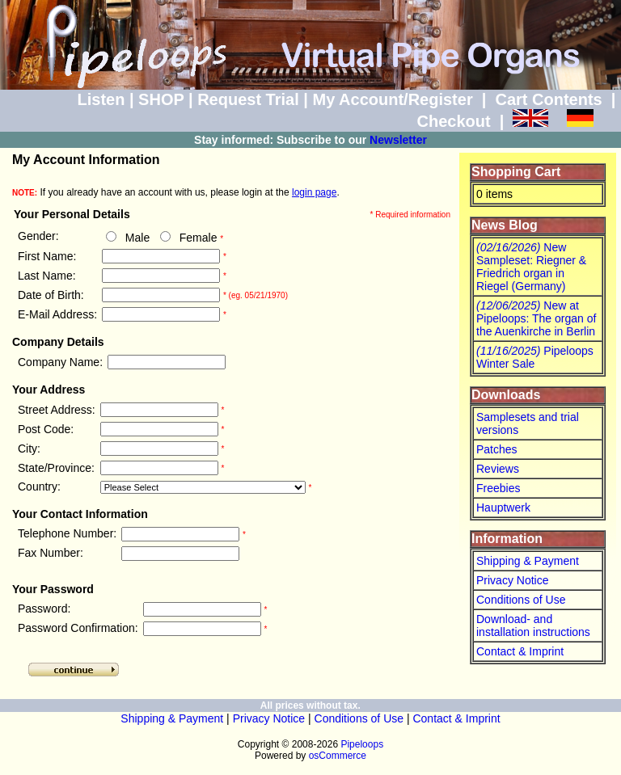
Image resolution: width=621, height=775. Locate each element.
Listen (101, 99)
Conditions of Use (521, 599)
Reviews (497, 468)
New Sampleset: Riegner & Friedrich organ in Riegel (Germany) (531, 267)
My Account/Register (392, 99)
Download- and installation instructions (533, 625)
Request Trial (248, 99)
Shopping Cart (515, 172)
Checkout (453, 121)
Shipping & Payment (527, 560)
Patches (497, 449)
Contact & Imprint (520, 651)
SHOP (161, 99)
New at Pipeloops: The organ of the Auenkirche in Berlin (536, 318)
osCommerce (337, 755)
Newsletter (398, 139)
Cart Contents (549, 99)
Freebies (498, 488)
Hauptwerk (503, 507)
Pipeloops (361, 744)
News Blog (504, 225)
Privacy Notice (512, 580)
